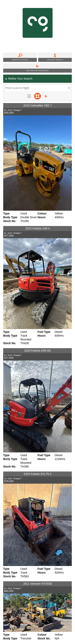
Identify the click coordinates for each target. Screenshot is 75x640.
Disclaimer (10, 566)
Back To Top (61, 544)
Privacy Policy (12, 561)
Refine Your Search (18, 79)
